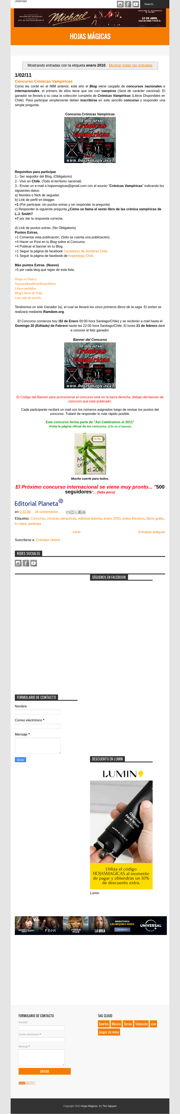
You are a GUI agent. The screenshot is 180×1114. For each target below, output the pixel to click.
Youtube (135, 4)
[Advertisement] (46, 602)
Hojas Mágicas (90, 36)
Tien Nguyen (110, 1106)
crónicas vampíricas (61, 518)
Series (128, 1023)
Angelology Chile (80, 256)
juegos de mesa (109, 1031)
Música (116, 1023)
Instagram (120, 4)
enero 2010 (112, 518)
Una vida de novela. (28, 298)
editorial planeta (90, 518)
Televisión (141, 1023)
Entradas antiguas (151, 532)
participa (34, 523)
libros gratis (155, 518)
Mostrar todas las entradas (130, 65)
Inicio (76, 532)
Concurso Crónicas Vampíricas (44, 81)
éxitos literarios (133, 518)
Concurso (38, 518)
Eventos (104, 1023)
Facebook (128, 4)
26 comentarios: (47, 512)
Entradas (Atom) (48, 540)
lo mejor (21, 523)
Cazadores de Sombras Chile (85, 251)
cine (153, 1023)
